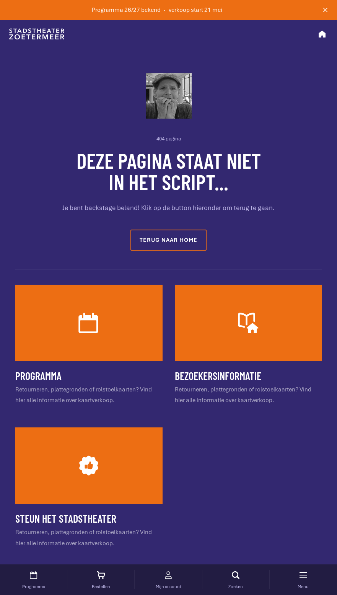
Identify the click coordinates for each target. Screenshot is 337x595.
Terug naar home (168, 239)
